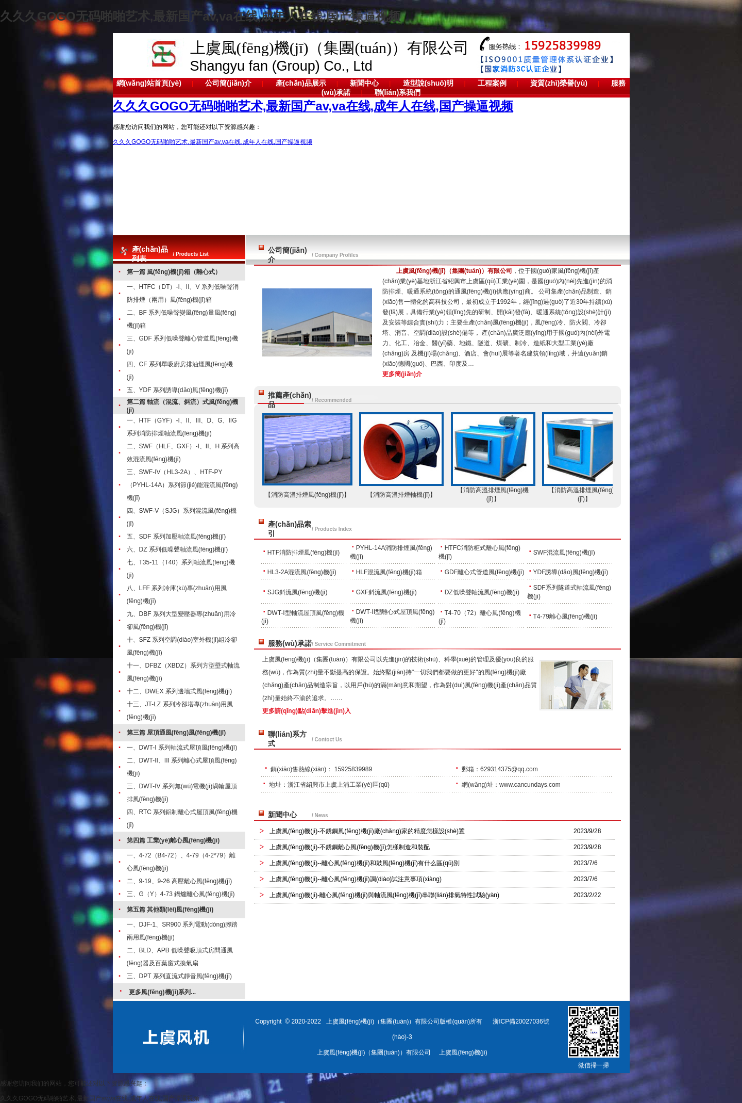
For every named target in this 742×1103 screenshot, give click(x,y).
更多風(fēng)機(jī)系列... (162, 992)
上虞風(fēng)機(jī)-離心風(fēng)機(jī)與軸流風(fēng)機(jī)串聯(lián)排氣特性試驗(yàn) (384, 895)
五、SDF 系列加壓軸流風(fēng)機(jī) (176, 536)
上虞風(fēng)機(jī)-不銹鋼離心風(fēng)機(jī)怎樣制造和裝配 (349, 847)
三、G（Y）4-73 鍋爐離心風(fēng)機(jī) (181, 894)
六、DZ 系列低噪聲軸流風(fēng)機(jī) (177, 549)
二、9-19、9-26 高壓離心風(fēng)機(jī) (179, 881)
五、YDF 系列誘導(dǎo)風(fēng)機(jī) (177, 390)
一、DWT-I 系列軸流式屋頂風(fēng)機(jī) (182, 747)
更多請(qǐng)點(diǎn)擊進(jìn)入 (306, 711)
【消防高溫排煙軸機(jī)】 (401, 494)
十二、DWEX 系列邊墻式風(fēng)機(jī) (179, 691)
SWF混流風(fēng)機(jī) (564, 552)
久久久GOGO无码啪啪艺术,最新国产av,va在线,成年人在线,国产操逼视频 (200, 16)
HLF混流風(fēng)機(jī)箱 (389, 572)
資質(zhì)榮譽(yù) (558, 83)
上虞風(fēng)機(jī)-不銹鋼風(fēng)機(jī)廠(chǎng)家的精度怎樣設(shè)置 (367, 831)
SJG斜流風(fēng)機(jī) (297, 592)
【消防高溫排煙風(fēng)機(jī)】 (307, 494)
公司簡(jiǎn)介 (228, 83)
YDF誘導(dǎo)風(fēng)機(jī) (570, 572)
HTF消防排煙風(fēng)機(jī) (303, 552)
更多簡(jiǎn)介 (402, 374)
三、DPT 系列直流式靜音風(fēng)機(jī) (179, 976)
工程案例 (492, 83)
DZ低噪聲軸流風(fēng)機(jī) (482, 592)
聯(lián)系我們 (397, 92)
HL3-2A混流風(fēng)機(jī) (301, 572)
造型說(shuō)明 (428, 83)
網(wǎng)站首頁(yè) (148, 83)
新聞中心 (364, 83)
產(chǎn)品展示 (301, 83)
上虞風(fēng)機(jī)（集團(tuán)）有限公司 (454, 270)
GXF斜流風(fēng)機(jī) (386, 592)
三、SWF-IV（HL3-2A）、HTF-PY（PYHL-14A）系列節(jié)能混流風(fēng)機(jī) (182, 484)
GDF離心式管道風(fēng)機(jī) (485, 572)
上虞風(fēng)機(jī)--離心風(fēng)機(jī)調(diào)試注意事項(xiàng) (355, 879)
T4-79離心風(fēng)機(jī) (565, 616)
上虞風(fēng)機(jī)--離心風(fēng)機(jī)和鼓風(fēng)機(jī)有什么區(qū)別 (364, 863)
